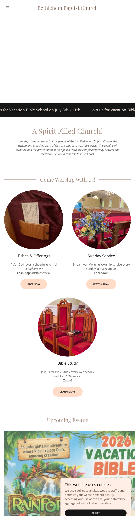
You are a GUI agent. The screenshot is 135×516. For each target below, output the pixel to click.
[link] (67, 9)
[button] (13, 7)
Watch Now (101, 284)
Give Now (33, 284)
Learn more (68, 391)
